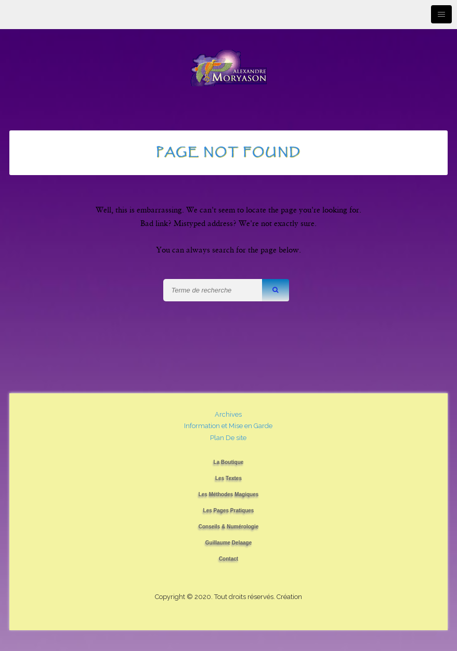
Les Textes (228, 478)
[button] (275, 290)
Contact (228, 559)
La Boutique (229, 462)
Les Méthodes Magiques (229, 494)
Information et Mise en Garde (228, 426)
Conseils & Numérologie (229, 526)
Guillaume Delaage (228, 543)
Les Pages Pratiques (228, 510)
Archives (228, 414)
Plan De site (228, 438)
